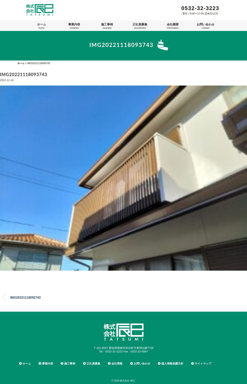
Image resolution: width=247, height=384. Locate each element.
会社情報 (115, 363)
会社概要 (173, 26)
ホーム (41, 26)
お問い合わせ (205, 26)
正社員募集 (139, 26)
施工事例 (107, 26)
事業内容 (74, 26)
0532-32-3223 (200, 8)
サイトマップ (201, 363)
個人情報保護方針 (170, 363)
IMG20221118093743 (25, 297)
